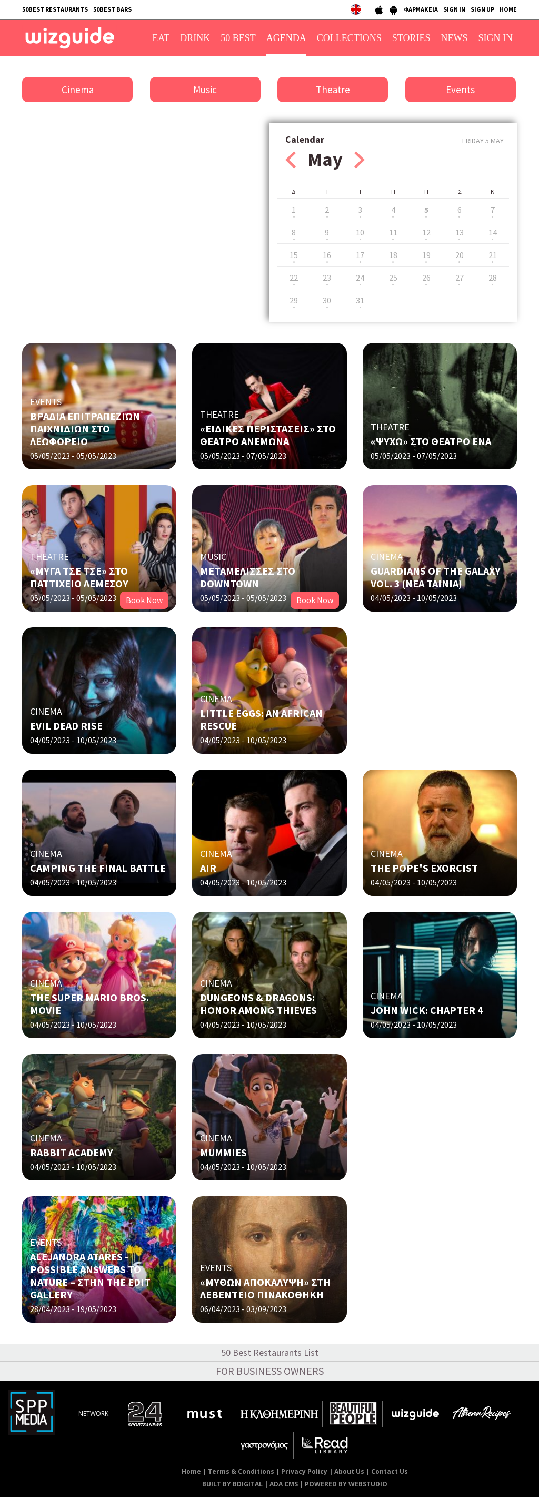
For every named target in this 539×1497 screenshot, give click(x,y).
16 (327, 255)
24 (360, 277)
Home (191, 1471)
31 (360, 300)
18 (393, 255)
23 (327, 277)
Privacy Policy (304, 1471)
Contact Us (389, 1471)
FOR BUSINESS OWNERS (270, 1370)
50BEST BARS (112, 9)
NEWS (454, 38)
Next (359, 160)
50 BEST (238, 38)
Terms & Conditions (241, 1471)
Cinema (78, 89)
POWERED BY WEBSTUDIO (346, 1484)
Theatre (333, 89)
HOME (508, 9)
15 (294, 255)
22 (294, 277)
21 (492, 255)
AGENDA (286, 38)
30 (327, 300)
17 (360, 255)
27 (459, 277)
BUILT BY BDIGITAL (232, 1484)
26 (426, 277)
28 (492, 277)
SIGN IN (454, 9)
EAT (160, 38)
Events (460, 89)
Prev (290, 160)
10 (360, 232)
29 (294, 300)
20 (459, 255)
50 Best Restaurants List (269, 1352)
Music (205, 89)
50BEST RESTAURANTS (55, 9)
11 (393, 232)
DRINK (195, 38)
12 (426, 232)
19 (426, 255)
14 (492, 232)
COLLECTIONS (349, 38)
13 (459, 232)
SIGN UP (482, 9)
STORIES (411, 38)
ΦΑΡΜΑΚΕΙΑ (421, 9)
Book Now (144, 600)
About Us (349, 1471)
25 (393, 277)
